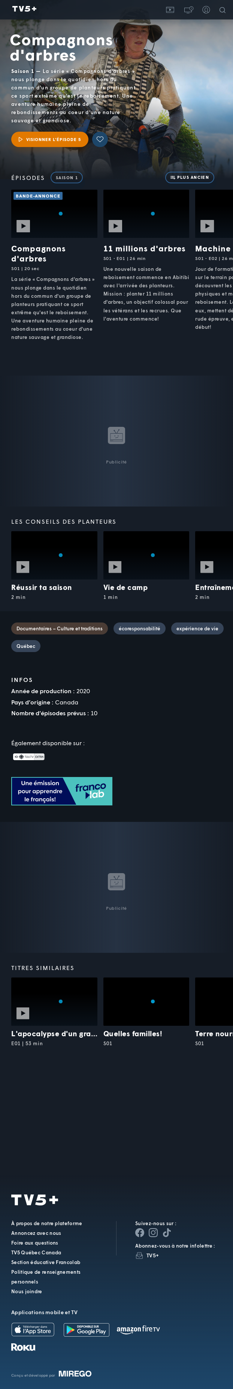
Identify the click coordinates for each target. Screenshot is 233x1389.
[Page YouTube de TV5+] (166, 1232)
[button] (188, 10)
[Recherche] (224, 10)
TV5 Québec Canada (36, 1252)
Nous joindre (26, 1291)
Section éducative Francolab (45, 1262)
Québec (25, 646)
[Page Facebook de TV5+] (139, 1232)
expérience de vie (197, 628)
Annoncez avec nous (36, 1233)
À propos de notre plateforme (46, 1223)
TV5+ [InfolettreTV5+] (152, 1255)
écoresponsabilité (139, 628)
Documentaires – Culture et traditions (59, 628)
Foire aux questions (34, 1243)
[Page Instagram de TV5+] (153, 1232)
